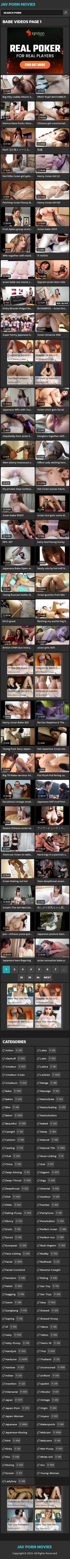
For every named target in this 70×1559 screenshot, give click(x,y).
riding (49, 1278)
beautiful (16, 1123)
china (13, 1164)
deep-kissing (17, 1172)
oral (47, 1164)
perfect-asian (53, 1229)
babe (13, 1091)
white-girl (51, 1457)
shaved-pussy (49, 1319)
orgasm (50, 1172)
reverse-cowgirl (50, 1271)
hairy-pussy (17, 1343)
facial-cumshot (15, 1271)
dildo (13, 1205)
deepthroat (17, 1188)
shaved (49, 1310)
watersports (52, 1424)
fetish (14, 1286)
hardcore (16, 1359)
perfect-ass (52, 1237)
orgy (48, 1180)
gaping (14, 1318)
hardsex (15, 1367)
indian (14, 1375)
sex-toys (50, 1294)
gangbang (16, 1310)
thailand (50, 1359)
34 (38, 977)
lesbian (50, 1075)
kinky (13, 1448)
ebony (14, 1221)
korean (14, 1473)
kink (13, 1440)
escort (13, 1237)
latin (48, 1058)
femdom (15, 1278)
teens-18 (50, 1343)
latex (48, 1050)
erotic (13, 1229)
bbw (12, 1107)
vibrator (50, 1392)
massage (50, 1091)
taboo (48, 1327)
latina (48, 1066)
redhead (50, 1261)
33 (29, 977)
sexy (48, 1302)
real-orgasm (53, 1245)
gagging (15, 1294)
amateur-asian (15, 1075)
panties (49, 1205)
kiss (12, 1457)
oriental (50, 1188)
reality (49, 1253)
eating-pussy (18, 1213)
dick (13, 1196)
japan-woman (14, 1417)
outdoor (50, 1196)
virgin (48, 1408)
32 (21, 977)
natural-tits (53, 1148)
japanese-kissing (16, 1433)
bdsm (14, 1115)
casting (14, 1148)
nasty (48, 1131)
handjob (16, 1351)
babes (14, 1099)
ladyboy (15, 1481)
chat (13, 1156)
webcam (51, 1432)
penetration (52, 1221)
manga (48, 1083)
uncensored (53, 1367)
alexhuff (15, 1058)
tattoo (49, 1335)
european (16, 1245)
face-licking (17, 1253)
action (14, 1050)
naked (49, 1123)
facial (14, 1261)
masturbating (53, 1107)
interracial (16, 1392)
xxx (47, 1465)
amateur (15, 1066)
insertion (15, 1383)
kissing (14, 1465)
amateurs (16, 1083)
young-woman (49, 1474)
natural (49, 1140)
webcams (50, 1440)
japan (14, 1400)
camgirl (14, 1131)
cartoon (15, 1140)
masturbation (48, 1116)
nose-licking (52, 1156)
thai (48, 1351)
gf (11, 1327)
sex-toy (50, 1286)
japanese (16, 1424)
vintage (49, 1400)
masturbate (52, 1099)
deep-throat (18, 1180)
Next (47, 977)
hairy (13, 1335)
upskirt (49, 1383)
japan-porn (17, 1408)
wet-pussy (51, 1448)
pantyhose (51, 1213)
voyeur (49, 1416)
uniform (50, 1375)
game (13, 1302)
